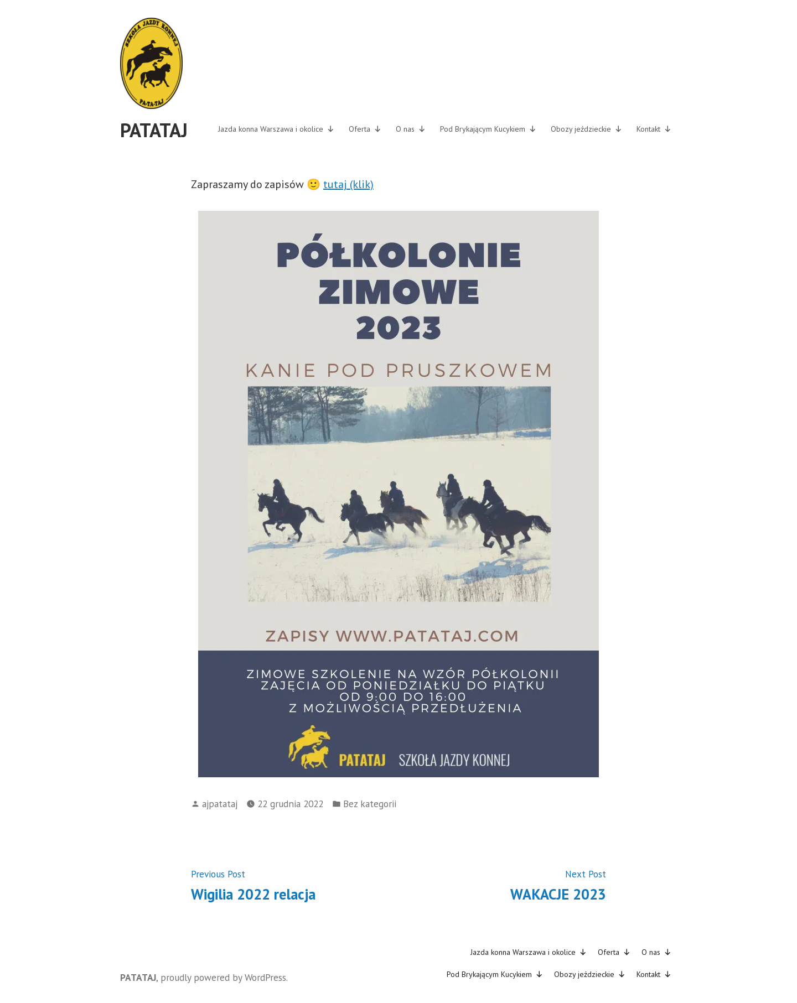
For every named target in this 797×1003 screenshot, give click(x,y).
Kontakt (653, 129)
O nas (411, 129)
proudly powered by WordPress (223, 977)
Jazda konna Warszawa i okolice (276, 129)
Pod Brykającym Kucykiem (488, 129)
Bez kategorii (369, 803)
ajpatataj (219, 803)
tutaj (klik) (348, 184)
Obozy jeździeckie (586, 129)
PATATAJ (154, 130)
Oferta (365, 129)
